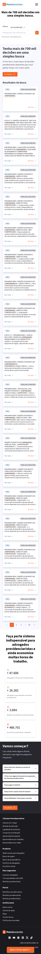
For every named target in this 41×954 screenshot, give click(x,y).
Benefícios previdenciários (12, 892)
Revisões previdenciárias (12, 895)
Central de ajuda (9, 911)
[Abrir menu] (36, 4)
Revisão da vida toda (10, 826)
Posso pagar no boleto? (20, 785)
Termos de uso (8, 917)
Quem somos (7, 907)
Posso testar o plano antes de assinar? (20, 792)
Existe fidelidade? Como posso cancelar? (20, 798)
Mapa (5, 914)
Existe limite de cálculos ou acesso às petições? (20, 768)
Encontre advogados (10, 875)
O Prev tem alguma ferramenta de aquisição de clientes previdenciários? (20, 777)
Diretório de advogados (11, 863)
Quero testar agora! (20, 949)
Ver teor (32, 107)
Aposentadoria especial (11, 836)
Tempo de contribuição (11, 833)
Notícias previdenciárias (11, 882)
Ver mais (8, 134)
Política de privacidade (11, 920)
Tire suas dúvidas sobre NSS (13, 878)
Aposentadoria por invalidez (13, 839)
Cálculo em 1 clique (10, 823)
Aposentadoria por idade (12, 843)
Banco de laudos (9, 856)
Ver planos (10, 74)
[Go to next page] (34, 625)
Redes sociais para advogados (13, 853)
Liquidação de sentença (11, 829)
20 (29, 625)
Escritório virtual (9, 866)
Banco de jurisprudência (11, 860)
